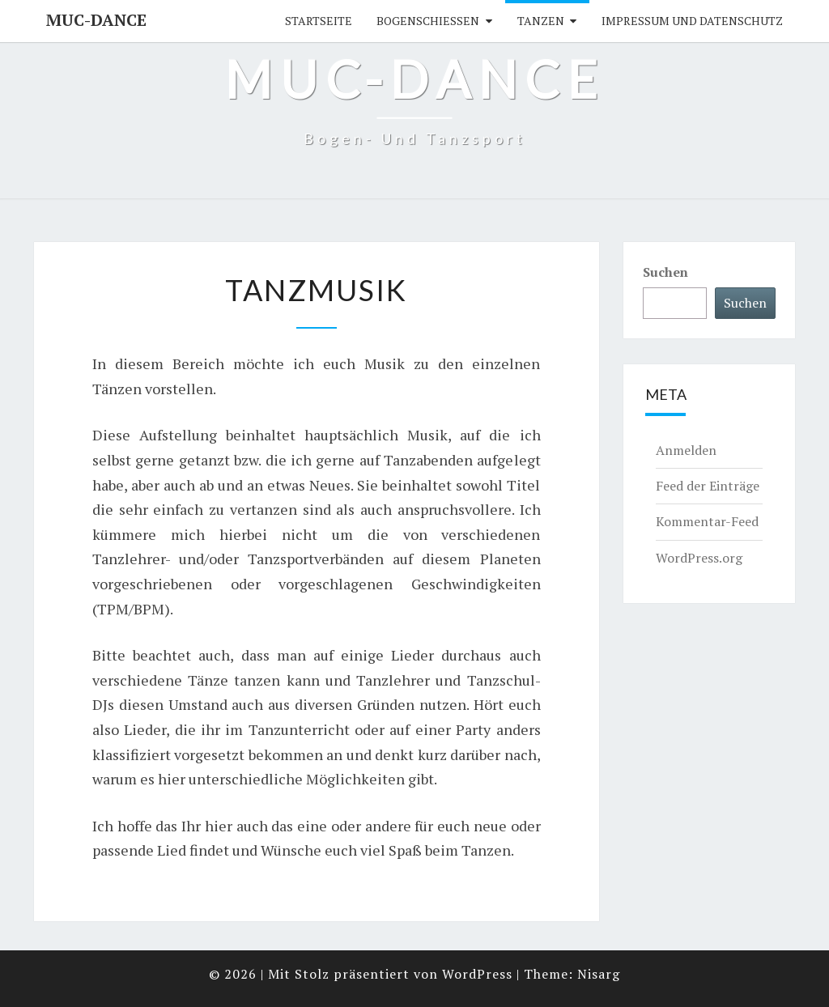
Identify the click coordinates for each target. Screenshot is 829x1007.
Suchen (665, 272)
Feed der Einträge (707, 486)
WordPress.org (699, 558)
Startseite (318, 20)
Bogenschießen (427, 20)
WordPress (477, 974)
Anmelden (686, 450)
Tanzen (540, 20)
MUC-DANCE (96, 20)
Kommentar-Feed (707, 521)
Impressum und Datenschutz (692, 20)
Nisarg (598, 974)
